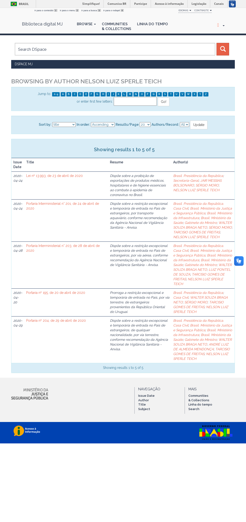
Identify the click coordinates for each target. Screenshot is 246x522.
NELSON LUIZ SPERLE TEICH (196, 190)
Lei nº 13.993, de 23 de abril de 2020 (54, 176)
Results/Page (127, 124)
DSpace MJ (24, 64)
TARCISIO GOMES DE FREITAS (196, 232)
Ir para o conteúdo (46, 10)
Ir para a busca (91, 10)
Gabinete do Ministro (201, 223)
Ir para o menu (69, 10)
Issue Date (146, 395)
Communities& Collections (116, 26)
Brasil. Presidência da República (198, 176)
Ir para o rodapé (113, 10)
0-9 (56, 94)
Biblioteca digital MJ (42, 24)
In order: (83, 124)
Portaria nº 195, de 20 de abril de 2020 (55, 293)
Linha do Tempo (152, 24)
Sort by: (45, 124)
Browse (86, 24)
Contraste (203, 10)
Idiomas (184, 10)
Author (143, 400)
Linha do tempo (200, 404)
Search (193, 409)
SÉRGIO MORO (207, 185)
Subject (144, 409)
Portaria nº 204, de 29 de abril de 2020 (56, 320)
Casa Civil (180, 297)
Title (142, 404)
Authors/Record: (165, 124)
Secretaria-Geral (186, 180)
